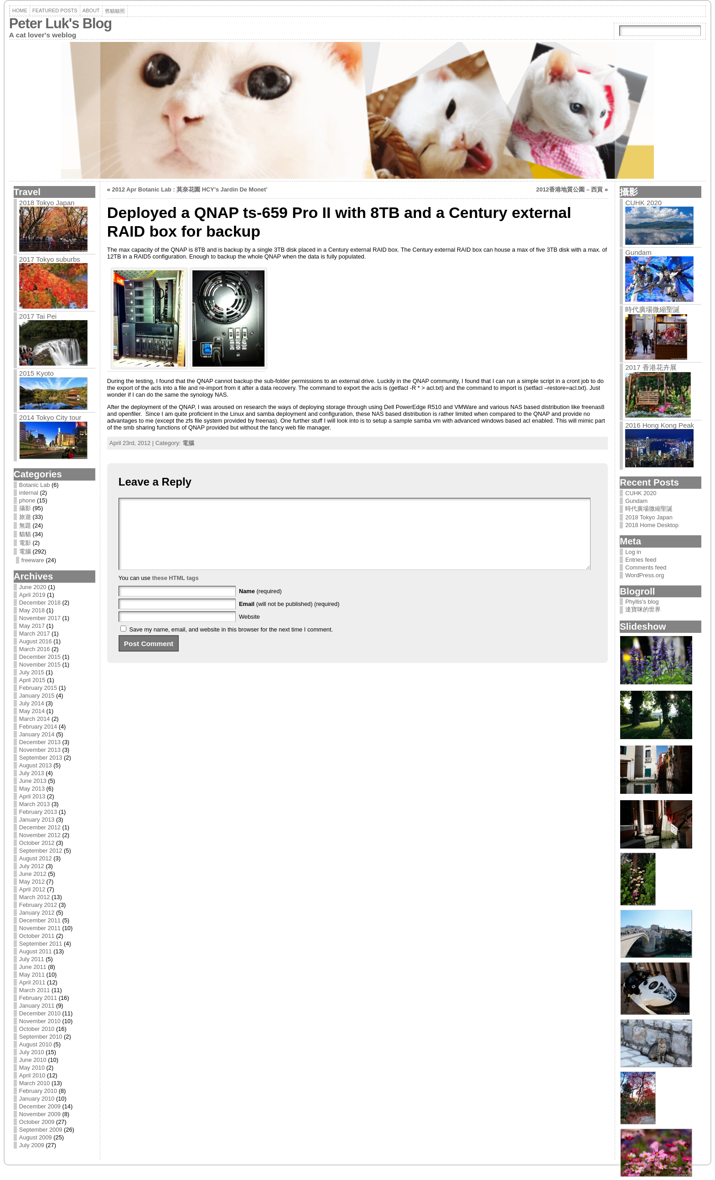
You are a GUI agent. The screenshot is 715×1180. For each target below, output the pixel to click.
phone (27, 500)
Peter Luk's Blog (60, 23)
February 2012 (38, 904)
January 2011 (37, 1005)
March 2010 (34, 1083)
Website (249, 630)
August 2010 (35, 1044)
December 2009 (40, 1106)
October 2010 (37, 1028)
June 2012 (33, 873)
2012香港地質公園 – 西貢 (569, 189)
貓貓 (25, 534)
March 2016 (34, 649)
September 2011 (40, 943)
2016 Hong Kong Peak (659, 425)
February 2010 (38, 1090)
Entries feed (640, 559)
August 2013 (35, 765)
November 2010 (40, 1021)
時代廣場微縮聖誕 (652, 309)
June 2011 (33, 966)
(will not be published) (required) (289, 617)
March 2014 (34, 718)
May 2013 (32, 788)
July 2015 (31, 672)
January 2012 (37, 912)
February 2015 (38, 687)
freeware (32, 560)
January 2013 (37, 819)
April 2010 (32, 1075)
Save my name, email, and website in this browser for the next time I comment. (231, 643)
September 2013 (40, 757)
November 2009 (40, 1114)
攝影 (25, 508)
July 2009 (31, 1145)
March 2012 (34, 897)
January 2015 (37, 695)
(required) (260, 604)
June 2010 (33, 1059)
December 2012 (40, 827)
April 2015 (32, 680)
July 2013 (31, 773)
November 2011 (40, 928)
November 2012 (40, 835)
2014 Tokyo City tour (50, 417)
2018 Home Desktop (652, 525)
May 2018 (32, 610)
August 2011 (35, 951)
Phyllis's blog (642, 601)
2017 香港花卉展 (651, 367)
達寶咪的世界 (643, 609)
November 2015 (40, 664)
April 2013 (32, 796)
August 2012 (35, 858)
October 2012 (37, 842)
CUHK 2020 (643, 203)
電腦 (25, 551)
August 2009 (35, 1137)
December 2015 (40, 656)
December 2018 (40, 602)
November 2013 (40, 749)
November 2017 (40, 618)
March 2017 (34, 633)
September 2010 (40, 1036)
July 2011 (31, 959)
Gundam (638, 252)
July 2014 (31, 703)
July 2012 (31, 866)
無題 (25, 525)
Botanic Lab (34, 484)
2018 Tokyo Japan (47, 203)
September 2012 (40, 850)
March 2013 (34, 804)
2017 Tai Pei (38, 316)
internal (28, 492)
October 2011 (37, 935)
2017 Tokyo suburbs (49, 259)
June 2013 (33, 780)
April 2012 (32, 889)
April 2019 (32, 594)
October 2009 (37, 1121)
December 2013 (40, 742)
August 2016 (35, 641)
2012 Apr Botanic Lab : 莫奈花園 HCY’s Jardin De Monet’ (190, 189)
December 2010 (40, 1013)
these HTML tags (175, 591)
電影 (25, 542)
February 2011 (38, 997)
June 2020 (33, 587)
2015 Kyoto (36, 373)
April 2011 (32, 982)
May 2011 (32, 974)
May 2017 (32, 625)
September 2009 (40, 1129)
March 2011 (34, 990)
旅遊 (25, 516)
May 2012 (32, 881)
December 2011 (40, 920)
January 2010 (37, 1098)
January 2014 (37, 734)
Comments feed (645, 567)
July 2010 (31, 1052)
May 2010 (32, 1067)
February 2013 (38, 811)
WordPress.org (644, 575)
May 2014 (32, 711)
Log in (633, 552)
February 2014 (38, 726)
